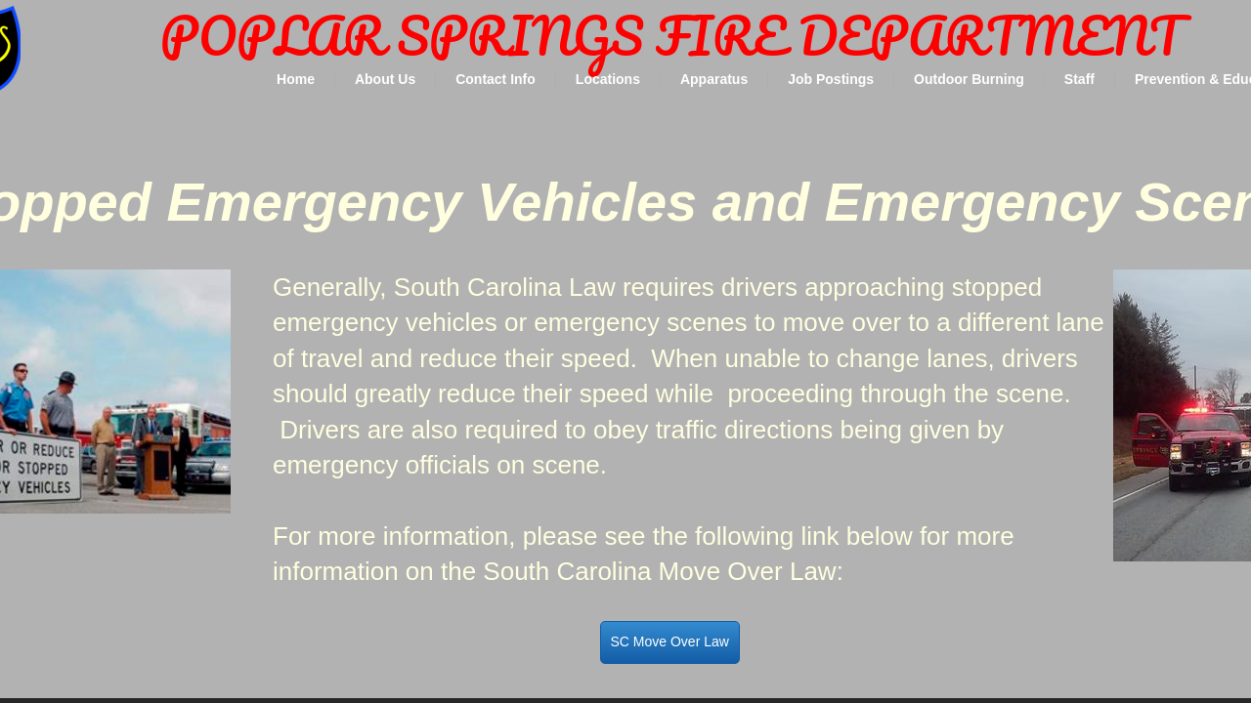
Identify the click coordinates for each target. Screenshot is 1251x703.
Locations (608, 79)
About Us (385, 79)
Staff (1079, 79)
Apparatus (714, 79)
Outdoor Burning (969, 79)
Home (296, 79)
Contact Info (495, 79)
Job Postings (831, 79)
